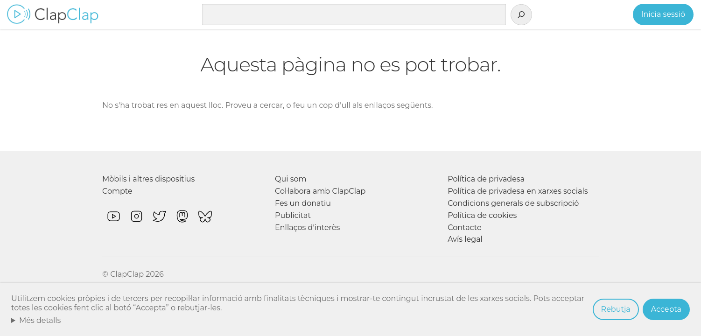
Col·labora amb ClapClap (320, 191)
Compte (117, 191)
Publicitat (293, 215)
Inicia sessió (663, 14)
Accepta (666, 309)
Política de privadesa (486, 179)
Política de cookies (482, 215)
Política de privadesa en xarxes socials (518, 191)
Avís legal (465, 239)
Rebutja (616, 309)
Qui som (291, 179)
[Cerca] (521, 15)
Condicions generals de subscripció (513, 203)
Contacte (464, 227)
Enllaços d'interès (307, 227)
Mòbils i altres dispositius (148, 179)
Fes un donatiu (303, 203)
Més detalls (40, 320)
